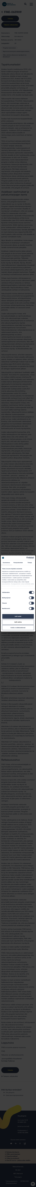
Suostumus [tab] (6, 562)
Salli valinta (18, 622)
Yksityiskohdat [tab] (18, 562)
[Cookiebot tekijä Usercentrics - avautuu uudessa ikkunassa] (26, 558)
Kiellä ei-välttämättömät (18, 627)
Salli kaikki (18, 616)
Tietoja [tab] (30, 562)
